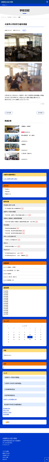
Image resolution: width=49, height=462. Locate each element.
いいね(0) (42, 103)
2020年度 (6, 301)
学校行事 (7, 191)
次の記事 (40, 112)
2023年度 (6, 296)
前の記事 (9, 112)
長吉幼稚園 (6, 414)
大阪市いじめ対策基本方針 (13, 239)
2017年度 (6, 307)
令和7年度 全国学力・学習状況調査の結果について (18, 215)
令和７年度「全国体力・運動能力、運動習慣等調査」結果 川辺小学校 (22, 221)
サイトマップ (6, 445)
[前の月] (7, 325)
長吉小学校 (6, 410)
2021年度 (6, 300)
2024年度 (6, 294)
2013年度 (6, 314)
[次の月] (41, 325)
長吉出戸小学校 (7, 412)
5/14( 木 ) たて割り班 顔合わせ (10, 277)
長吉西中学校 (6, 408)
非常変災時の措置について (13, 246)
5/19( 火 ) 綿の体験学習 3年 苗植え (11, 270)
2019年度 (6, 303)
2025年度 (6, 293)
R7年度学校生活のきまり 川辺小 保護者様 (17, 255)
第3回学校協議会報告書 (12, 228)
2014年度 (6, 312)
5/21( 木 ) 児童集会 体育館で (9, 267)
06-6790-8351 (8, 443)
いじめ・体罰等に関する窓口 (10, 179)
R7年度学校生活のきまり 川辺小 (14, 253)
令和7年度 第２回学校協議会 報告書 (15, 230)
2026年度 (6, 291)
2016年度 (6, 308)
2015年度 (6, 310)
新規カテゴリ (8, 194)
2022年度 (6, 298)
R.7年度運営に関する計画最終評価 (14, 208)
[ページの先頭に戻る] (46, 460)
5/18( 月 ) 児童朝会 (7, 273)
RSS (8, 422)
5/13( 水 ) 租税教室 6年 (8, 280)
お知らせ (7, 189)
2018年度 (6, 305)
